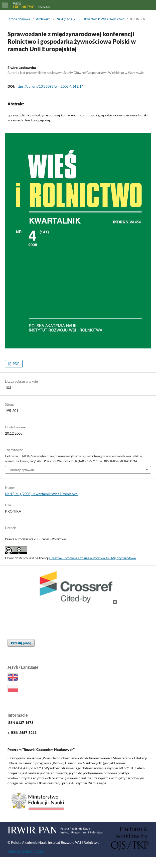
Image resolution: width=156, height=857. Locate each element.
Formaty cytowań (21, 470)
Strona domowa (19, 19)
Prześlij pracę (21, 643)
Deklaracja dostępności (26, 851)
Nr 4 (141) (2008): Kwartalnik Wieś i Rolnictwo (90, 19)
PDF (15, 364)
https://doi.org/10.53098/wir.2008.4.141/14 (49, 86)
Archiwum (43, 19)
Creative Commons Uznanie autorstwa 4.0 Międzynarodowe (92, 558)
